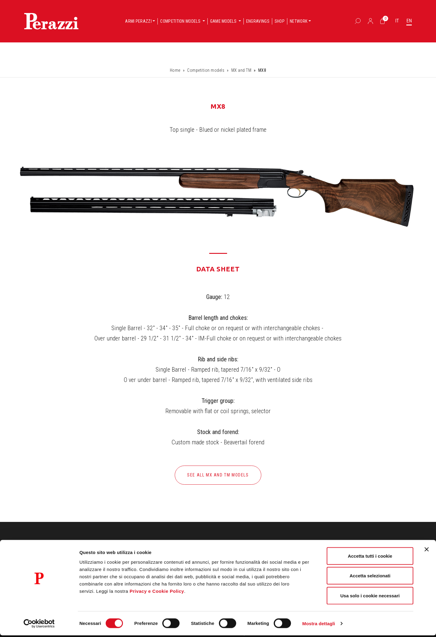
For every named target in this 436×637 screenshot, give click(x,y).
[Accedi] (370, 21)
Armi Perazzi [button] (138, 21)
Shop (280, 21)
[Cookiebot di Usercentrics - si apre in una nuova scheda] (39, 625)
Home (175, 70)
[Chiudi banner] (426, 551)
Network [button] (298, 21)
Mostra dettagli (318, 625)
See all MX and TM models (218, 475)
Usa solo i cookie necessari (370, 597)
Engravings (257, 21)
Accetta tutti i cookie (370, 557)
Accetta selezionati (369, 577)
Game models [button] (224, 21)
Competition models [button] (180, 21)
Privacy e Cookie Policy (157, 592)
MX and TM (241, 70)
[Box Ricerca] (358, 21)
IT (397, 21)
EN (409, 21)
